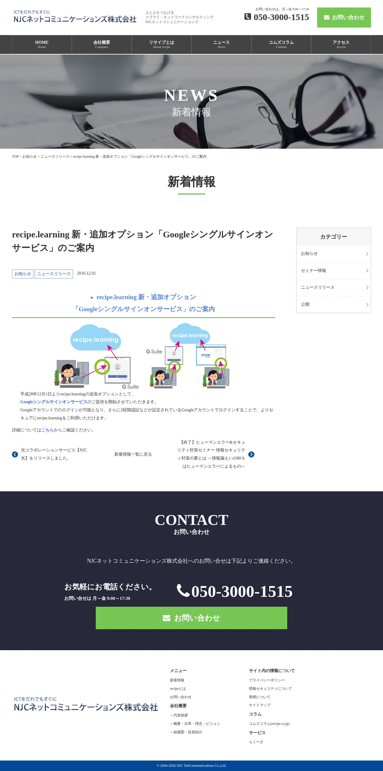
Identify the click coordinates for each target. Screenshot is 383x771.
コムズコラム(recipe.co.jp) (269, 724)
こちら (47, 430)
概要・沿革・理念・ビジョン (197, 724)
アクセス (341, 44)
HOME (41, 44)
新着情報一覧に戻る (133, 454)
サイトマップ (259, 705)
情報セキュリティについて (270, 688)
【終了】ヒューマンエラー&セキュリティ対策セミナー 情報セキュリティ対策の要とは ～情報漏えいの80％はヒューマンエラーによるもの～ (211, 454)
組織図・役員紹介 (188, 732)
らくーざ (256, 742)
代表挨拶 (181, 715)
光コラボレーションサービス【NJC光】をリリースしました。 (54, 454)
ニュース (221, 44)
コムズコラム (281, 44)
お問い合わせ (344, 17)
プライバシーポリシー (267, 680)
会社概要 (101, 44)
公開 (305, 304)
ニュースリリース (318, 287)
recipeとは (178, 688)
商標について (259, 697)
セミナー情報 (313, 270)
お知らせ (309, 253)
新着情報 (177, 680)
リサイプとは (161, 44)
